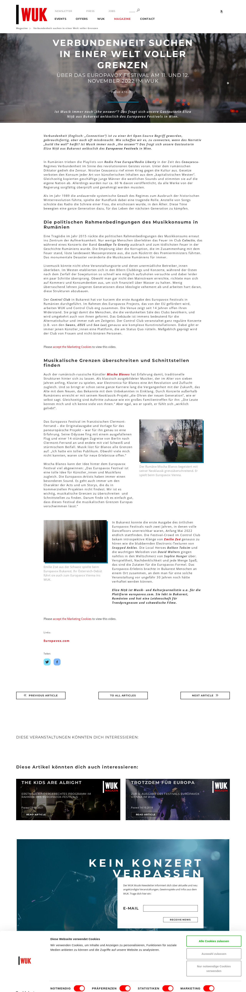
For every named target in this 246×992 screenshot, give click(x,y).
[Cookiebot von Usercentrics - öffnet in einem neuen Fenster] (25, 984)
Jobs (111, 11)
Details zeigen (60, 984)
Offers (82, 19)
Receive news (180, 919)
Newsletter (63, 11)
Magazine (122, 19)
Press (90, 11)
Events (60, 19)
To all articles (123, 695)
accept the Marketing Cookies (72, 347)
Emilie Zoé (172, 539)
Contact (147, 19)
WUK (101, 19)
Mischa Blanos (118, 374)
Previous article (41, 695)
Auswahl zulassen (213, 943)
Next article (205, 695)
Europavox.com (57, 641)
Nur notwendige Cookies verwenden (214, 959)
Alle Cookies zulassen (214, 931)
